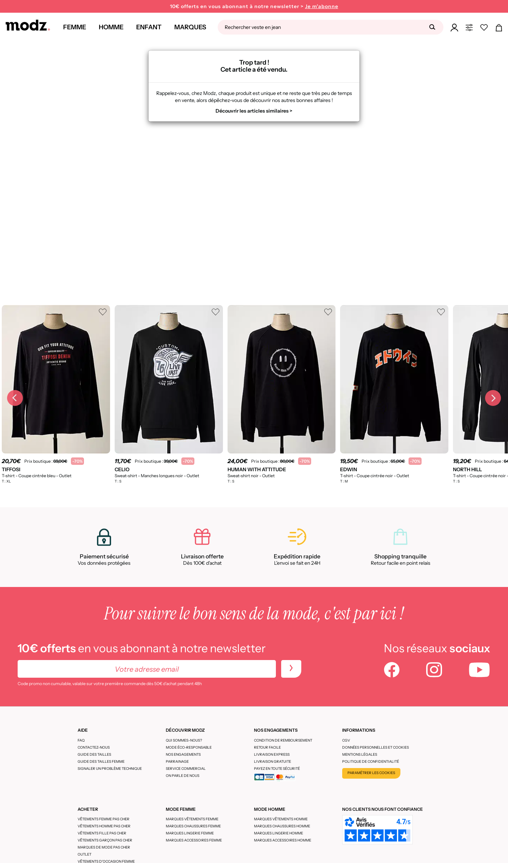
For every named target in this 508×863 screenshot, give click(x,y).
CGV (346, 740)
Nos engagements (183, 754)
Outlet (84, 854)
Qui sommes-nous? (184, 740)
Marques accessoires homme (282, 840)
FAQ (81, 740)
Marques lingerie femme (190, 833)
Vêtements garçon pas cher (105, 840)
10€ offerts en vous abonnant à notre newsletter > (254, 7)
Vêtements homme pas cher (104, 826)
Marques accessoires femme (194, 840)
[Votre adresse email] (147, 669)
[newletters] (291, 669)
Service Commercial (186, 768)
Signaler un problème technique (110, 768)
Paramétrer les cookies (371, 773)
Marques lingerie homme (278, 833)
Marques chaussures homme (282, 826)
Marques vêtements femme (192, 819)
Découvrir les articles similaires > (254, 111)
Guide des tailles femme (101, 761)
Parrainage (177, 761)
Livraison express (272, 754)
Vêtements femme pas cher (103, 819)
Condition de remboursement (283, 740)
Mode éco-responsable (189, 747)
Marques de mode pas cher (104, 847)
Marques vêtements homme (281, 819)
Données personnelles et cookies (375, 747)
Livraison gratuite (272, 761)
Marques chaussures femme (193, 826)
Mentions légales (359, 754)
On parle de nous (182, 775)
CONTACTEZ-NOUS (94, 747)
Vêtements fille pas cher (102, 833)
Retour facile (267, 747)
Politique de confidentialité (370, 761)
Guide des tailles (94, 754)
